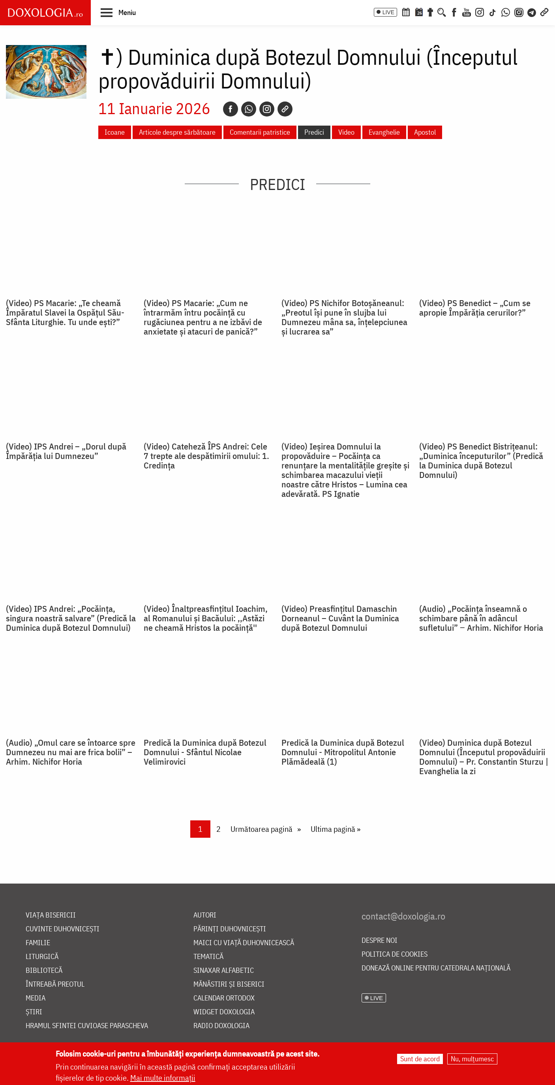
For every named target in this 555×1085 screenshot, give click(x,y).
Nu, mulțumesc (472, 1059)
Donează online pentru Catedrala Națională (436, 968)
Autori (204, 915)
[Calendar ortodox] (405, 11)
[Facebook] (454, 11)
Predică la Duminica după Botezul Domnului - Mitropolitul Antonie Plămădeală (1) (342, 752)
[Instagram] (479, 11)
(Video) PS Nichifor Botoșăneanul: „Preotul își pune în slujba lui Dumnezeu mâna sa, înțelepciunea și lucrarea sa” (344, 317)
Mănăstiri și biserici (228, 984)
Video (346, 132)
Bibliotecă (44, 971)
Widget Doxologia (224, 1012)
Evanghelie (384, 132)
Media (35, 998)
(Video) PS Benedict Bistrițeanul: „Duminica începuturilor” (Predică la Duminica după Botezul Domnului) (481, 461)
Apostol (425, 132)
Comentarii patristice (260, 132)
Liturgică (42, 957)
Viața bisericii (51, 915)
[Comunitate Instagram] (519, 11)
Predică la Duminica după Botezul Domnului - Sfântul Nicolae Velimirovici (205, 752)
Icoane (115, 132)
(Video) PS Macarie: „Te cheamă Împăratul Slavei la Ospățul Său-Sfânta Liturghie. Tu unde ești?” (65, 312)
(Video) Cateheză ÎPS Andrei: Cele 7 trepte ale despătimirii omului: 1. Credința (206, 456)
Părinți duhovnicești (229, 929)
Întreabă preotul (55, 984)
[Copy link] (285, 109)
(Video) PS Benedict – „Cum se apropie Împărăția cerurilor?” (475, 307)
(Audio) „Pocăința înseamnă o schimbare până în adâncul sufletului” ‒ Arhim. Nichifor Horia (481, 618)
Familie (38, 943)
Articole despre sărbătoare (177, 132)
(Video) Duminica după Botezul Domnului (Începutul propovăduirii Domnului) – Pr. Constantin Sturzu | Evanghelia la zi (483, 757)
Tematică (208, 957)
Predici (314, 132)
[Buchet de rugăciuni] (430, 11)
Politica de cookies (395, 954)
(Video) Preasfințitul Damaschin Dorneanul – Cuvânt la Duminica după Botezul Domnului (340, 618)
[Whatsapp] (248, 109)
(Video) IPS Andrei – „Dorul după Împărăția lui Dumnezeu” (66, 451)
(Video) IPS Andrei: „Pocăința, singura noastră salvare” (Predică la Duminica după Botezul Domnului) (71, 618)
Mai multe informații (162, 1078)
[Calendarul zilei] (418, 11)
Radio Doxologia (221, 1026)
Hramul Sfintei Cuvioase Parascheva (87, 1026)
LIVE (388, 12)
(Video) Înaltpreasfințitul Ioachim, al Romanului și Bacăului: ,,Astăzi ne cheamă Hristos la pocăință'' (206, 618)
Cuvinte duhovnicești (62, 929)
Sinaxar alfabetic (223, 971)
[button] (118, 12)
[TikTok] (492, 11)
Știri (34, 1012)
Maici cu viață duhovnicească (243, 943)
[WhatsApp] (505, 11)
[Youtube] (466, 11)
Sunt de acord (420, 1059)
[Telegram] (532, 11)
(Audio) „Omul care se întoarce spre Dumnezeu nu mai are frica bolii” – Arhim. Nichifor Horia (70, 752)
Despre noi (380, 940)
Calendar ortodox (224, 998)
